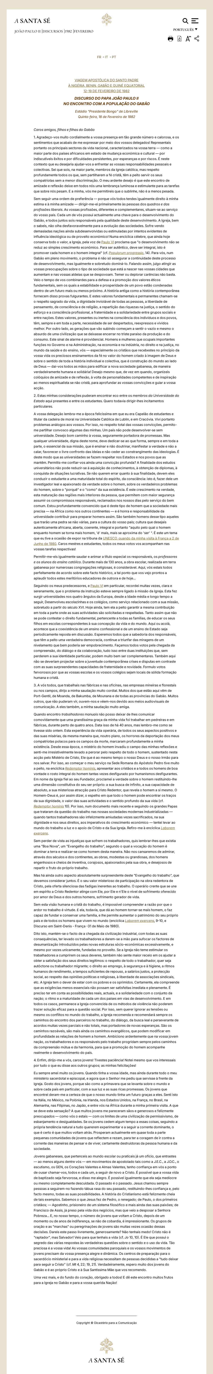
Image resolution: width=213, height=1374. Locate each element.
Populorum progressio (126, 253)
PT (114, 57)
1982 (69, 31)
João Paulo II (28, 31)
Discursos (53, 31)
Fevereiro (83, 31)
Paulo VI (107, 242)
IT (106, 57)
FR (99, 57)
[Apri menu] (194, 20)
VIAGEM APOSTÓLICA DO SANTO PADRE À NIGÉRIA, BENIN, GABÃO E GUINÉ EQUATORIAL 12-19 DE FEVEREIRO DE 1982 (106, 85)
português (183, 30)
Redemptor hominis (80, 768)
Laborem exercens (139, 921)
